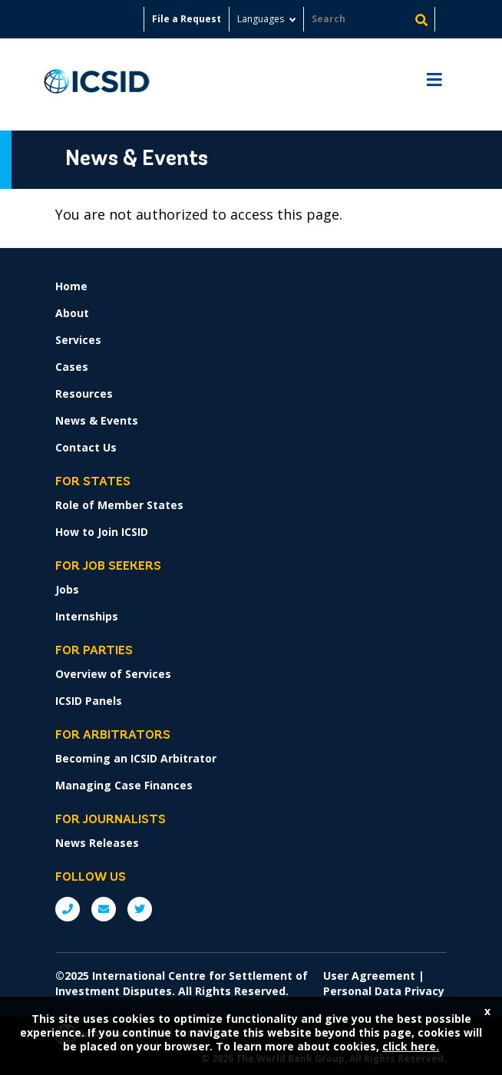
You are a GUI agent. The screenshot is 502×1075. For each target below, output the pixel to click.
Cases (71, 366)
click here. (410, 1046)
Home (71, 286)
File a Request (186, 18)
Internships (86, 616)
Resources (84, 393)
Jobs (67, 589)
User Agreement (369, 975)
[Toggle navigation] (434, 85)
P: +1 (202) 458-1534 (67, 909)
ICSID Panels (88, 700)
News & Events (96, 420)
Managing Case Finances (124, 785)
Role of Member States (119, 505)
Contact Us (86, 447)
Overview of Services (113, 673)
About (72, 313)
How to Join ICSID (101, 531)
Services (78, 339)
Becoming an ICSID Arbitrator (135, 758)
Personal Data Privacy (383, 991)
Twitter (139, 909)
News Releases (97, 842)
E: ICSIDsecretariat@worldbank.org (103, 909)
